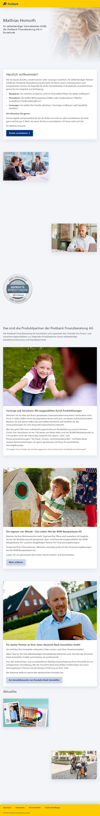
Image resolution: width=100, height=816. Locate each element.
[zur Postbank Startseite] (48, 3)
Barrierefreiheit (34, 808)
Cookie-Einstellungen (52, 808)
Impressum (7, 808)
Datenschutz (20, 808)
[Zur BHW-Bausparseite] (16, 562)
